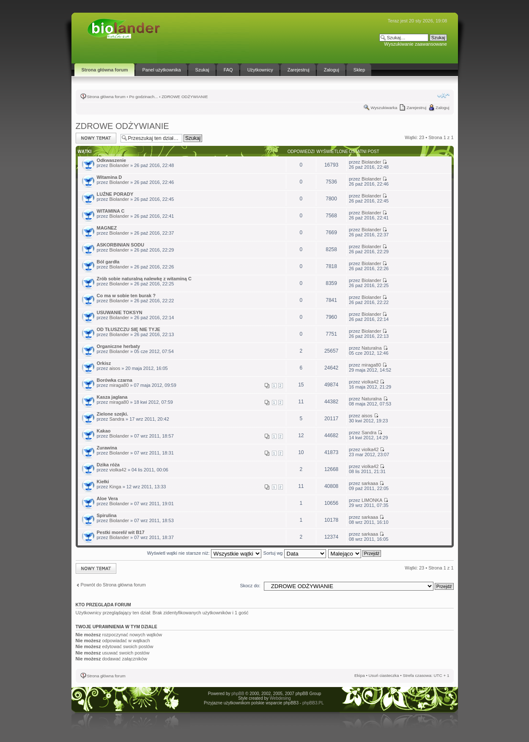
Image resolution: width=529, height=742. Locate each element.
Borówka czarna (114, 380)
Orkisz (104, 363)
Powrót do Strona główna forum (113, 584)
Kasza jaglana (112, 397)
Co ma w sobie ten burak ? (126, 295)
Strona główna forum (106, 96)
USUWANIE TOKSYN (120, 312)
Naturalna (372, 347)
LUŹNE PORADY (115, 194)
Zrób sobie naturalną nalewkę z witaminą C (144, 278)
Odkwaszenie (111, 160)
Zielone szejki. (113, 413)
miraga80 (371, 364)
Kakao (104, 430)
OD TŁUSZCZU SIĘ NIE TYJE (128, 329)
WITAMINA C (111, 211)
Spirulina (107, 515)
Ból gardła (108, 261)
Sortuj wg (294, 553)
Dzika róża (108, 464)
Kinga (115, 486)
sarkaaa (370, 483)
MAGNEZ (107, 227)
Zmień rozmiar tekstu (443, 95)
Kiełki (103, 481)
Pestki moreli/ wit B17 (121, 532)
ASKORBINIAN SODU (120, 244)
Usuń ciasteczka (384, 675)
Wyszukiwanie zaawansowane (415, 44)
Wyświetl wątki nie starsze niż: (204, 553)
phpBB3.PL (312, 703)
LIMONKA (372, 500)
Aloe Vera (107, 498)
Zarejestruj (416, 107)
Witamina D (109, 177)
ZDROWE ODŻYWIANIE (185, 96)
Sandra (116, 419)
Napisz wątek (96, 138)
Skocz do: (250, 585)
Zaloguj (442, 107)
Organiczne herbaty (118, 346)
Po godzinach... (143, 96)
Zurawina (107, 447)
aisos (114, 368)
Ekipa (359, 675)
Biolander (119, 165)
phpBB (237, 693)
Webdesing (280, 698)
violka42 (370, 381)
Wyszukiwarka (383, 107)
